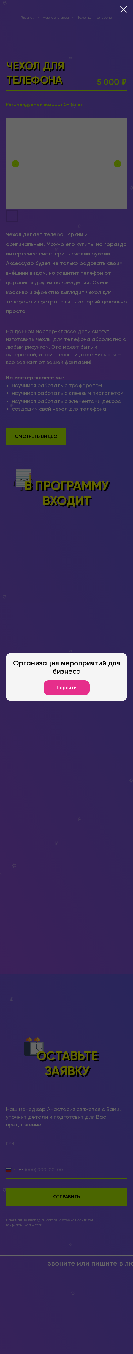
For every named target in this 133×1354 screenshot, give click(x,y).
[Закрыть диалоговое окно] (123, 9)
